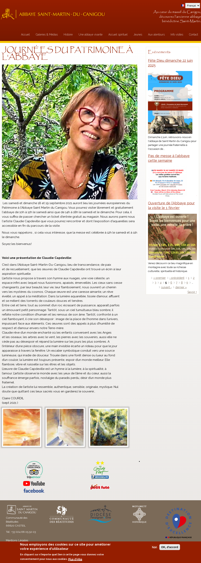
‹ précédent (176, 277)
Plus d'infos (75, 559)
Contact (193, 34)
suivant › (166, 287)
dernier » (181, 287)
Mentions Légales (17, 540)
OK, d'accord (169, 547)
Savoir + (192, 292)
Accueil (25, 34)
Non (154, 547)
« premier (159, 277)
